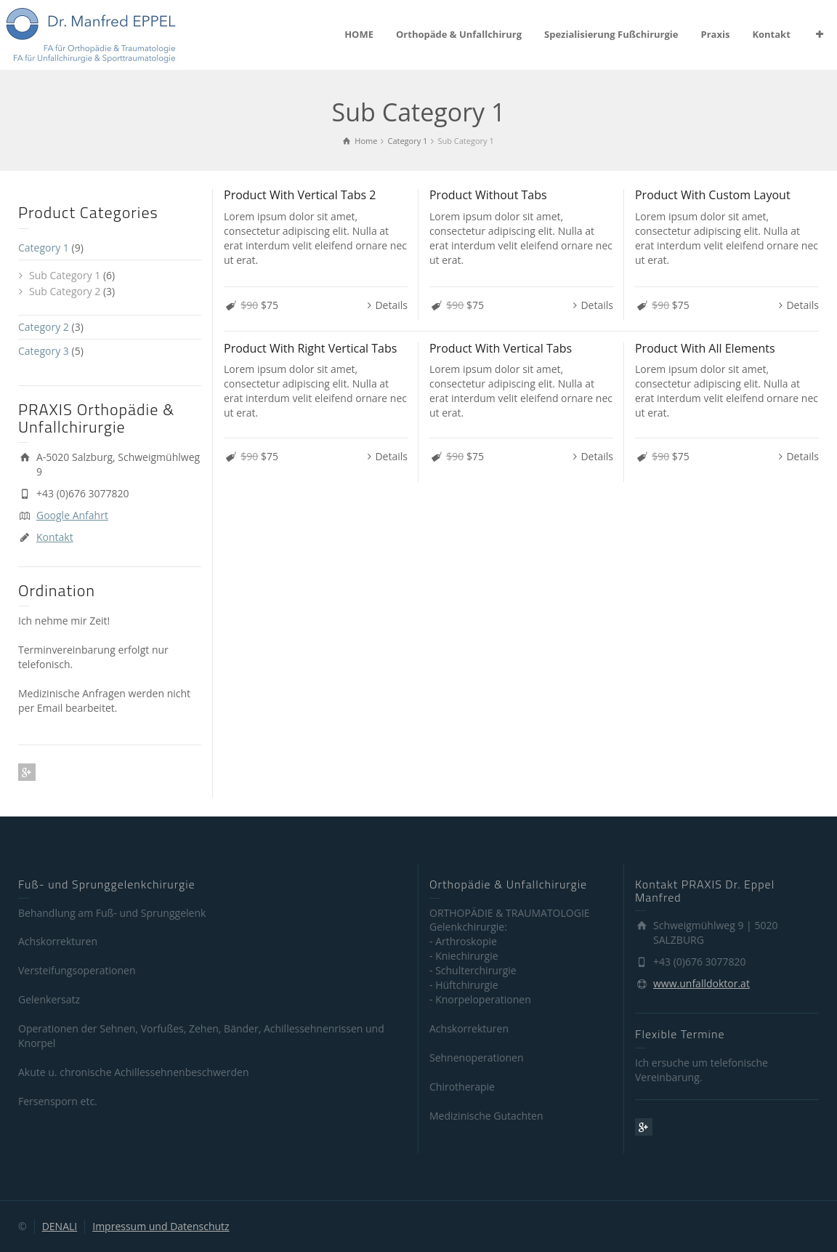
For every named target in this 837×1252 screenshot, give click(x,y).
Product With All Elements (705, 348)
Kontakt (771, 34)
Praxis (715, 34)
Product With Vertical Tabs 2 (300, 195)
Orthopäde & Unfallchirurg (459, 34)
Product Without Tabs (488, 195)
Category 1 (43, 247)
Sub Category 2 (64, 291)
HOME (358, 34)
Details (391, 305)
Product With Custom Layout (712, 195)
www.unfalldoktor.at (701, 983)
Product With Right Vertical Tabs (310, 348)
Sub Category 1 (64, 275)
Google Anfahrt (72, 515)
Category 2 (43, 327)
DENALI (60, 1226)
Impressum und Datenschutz (160, 1226)
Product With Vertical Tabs (500, 348)
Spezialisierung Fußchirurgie (611, 34)
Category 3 (43, 351)
